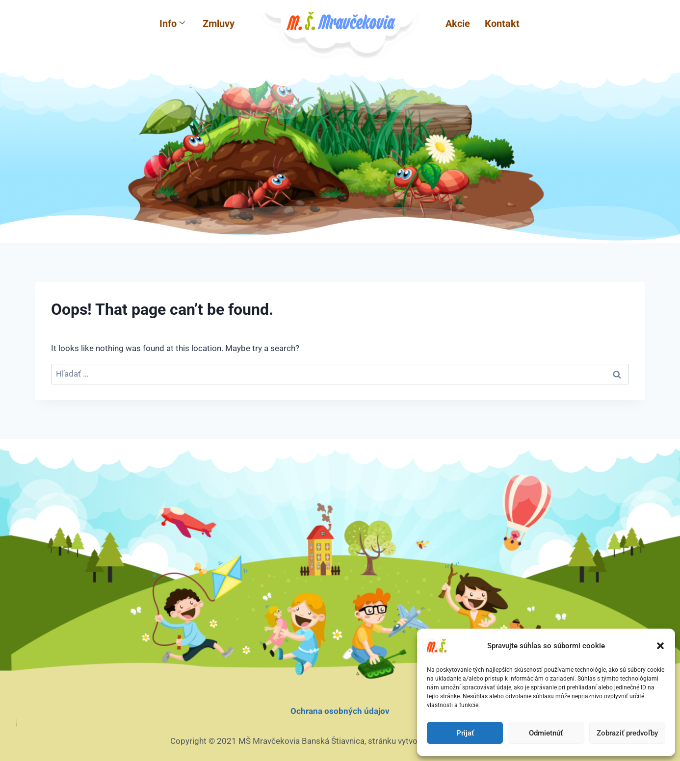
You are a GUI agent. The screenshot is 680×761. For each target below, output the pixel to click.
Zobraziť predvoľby (627, 733)
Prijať (465, 733)
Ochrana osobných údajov (340, 711)
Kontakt (502, 23)
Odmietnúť (546, 733)
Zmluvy (219, 23)
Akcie (457, 23)
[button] (660, 646)
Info (172, 23)
